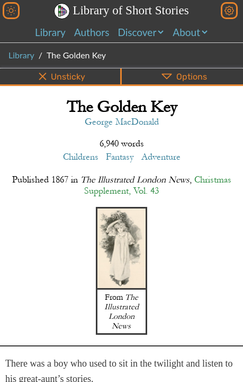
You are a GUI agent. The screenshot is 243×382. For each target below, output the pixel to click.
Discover (137, 32)
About (186, 32)
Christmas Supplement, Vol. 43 (157, 185)
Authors (92, 32)
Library (50, 32)
